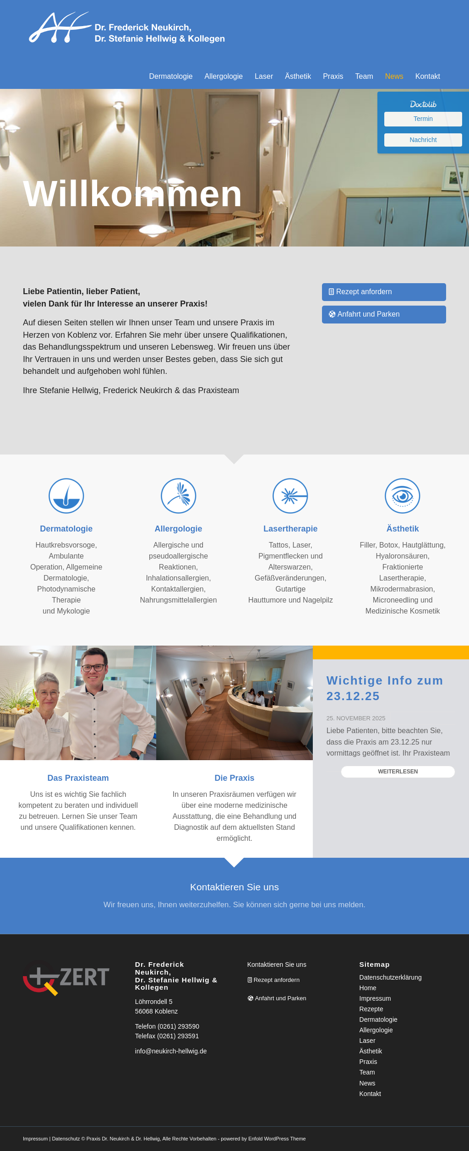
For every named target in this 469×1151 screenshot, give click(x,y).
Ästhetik (371, 1051)
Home (368, 988)
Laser (368, 1040)
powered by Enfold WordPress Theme (263, 1138)
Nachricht (422, 139)
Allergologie (376, 1030)
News (368, 1083)
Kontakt (370, 1093)
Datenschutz (66, 1138)
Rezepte (371, 1009)
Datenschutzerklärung (391, 977)
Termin (423, 118)
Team (367, 1072)
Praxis (368, 1061)
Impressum (375, 998)
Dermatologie (379, 1019)
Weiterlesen (398, 771)
